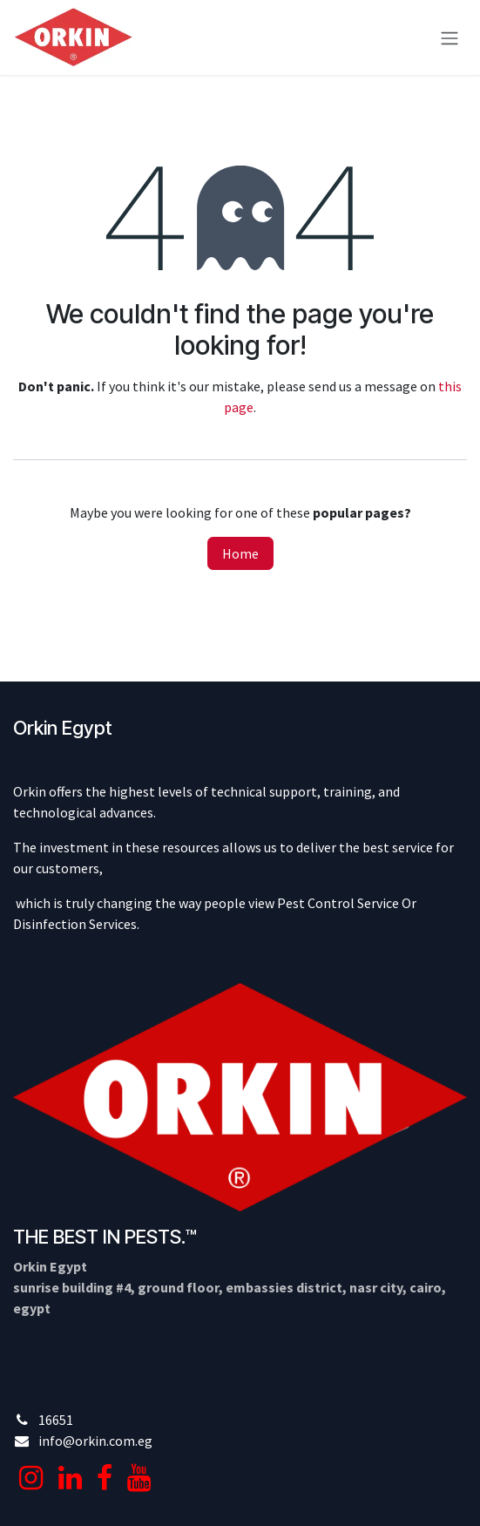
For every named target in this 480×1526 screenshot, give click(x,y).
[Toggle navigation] (449, 37)
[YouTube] (139, 1478)
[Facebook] (104, 1478)
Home (240, 553)
